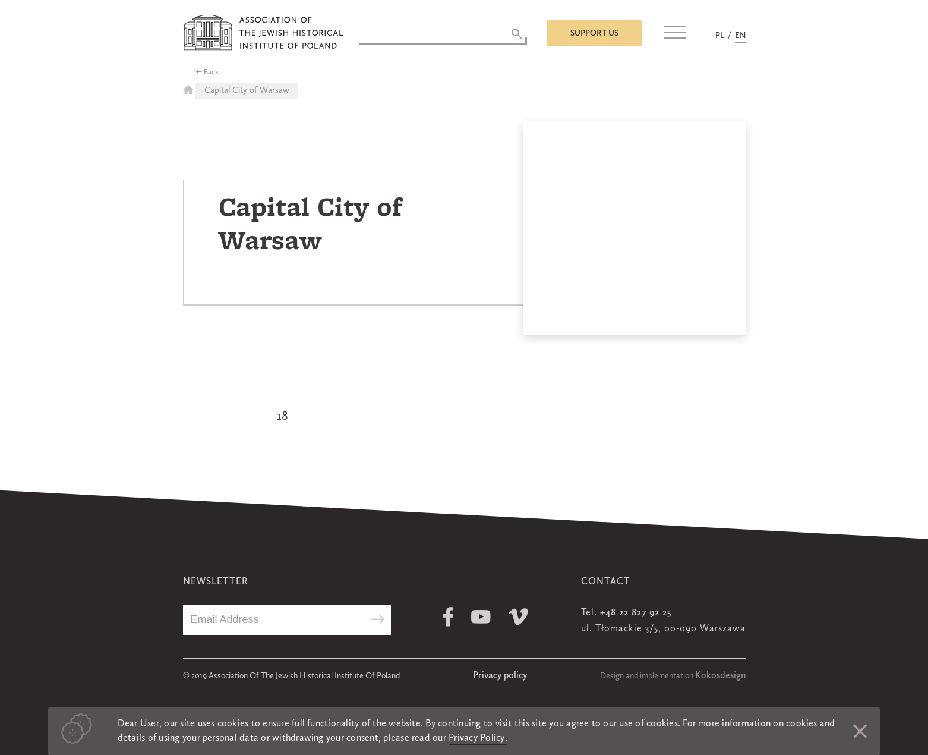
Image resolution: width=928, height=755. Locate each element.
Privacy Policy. (478, 738)
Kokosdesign (720, 676)
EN (740, 36)
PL (719, 36)
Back (211, 72)
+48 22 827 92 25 (635, 613)
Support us (594, 33)
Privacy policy (500, 676)
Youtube (481, 616)
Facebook (448, 616)
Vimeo (518, 616)
